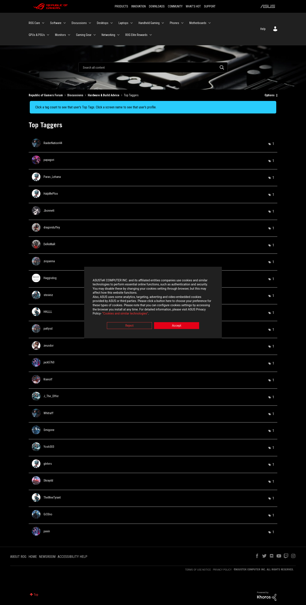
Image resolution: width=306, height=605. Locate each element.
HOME (32, 557)
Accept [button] (176, 326)
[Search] (153, 67)
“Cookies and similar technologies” (125, 314)
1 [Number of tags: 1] (273, 144)
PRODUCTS (121, 6)
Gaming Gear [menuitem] (83, 35)
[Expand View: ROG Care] (43, 23)
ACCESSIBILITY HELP (72, 557)
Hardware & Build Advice (103, 95)
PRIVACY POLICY (222, 569)
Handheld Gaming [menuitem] (149, 23)
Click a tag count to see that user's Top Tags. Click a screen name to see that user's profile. (95, 107)
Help (263, 29)
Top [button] (36, 594)
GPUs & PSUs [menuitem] (37, 35)
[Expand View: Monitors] (69, 35)
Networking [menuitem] (108, 35)
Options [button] (270, 95)
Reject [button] (129, 326)
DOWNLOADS (157, 6)
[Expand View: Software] (64, 23)
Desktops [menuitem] (102, 23)
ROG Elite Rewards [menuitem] (136, 35)
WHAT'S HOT (193, 6)
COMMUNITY (175, 6)
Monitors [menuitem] (60, 35)
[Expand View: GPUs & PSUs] (48, 35)
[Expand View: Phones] (182, 23)
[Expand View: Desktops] (111, 23)
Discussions (75, 95)
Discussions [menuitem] (79, 23)
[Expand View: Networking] (118, 35)
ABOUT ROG (18, 557)
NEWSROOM (47, 557)
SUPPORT (209, 6)
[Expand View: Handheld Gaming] (163, 23)
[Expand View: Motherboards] (209, 23)
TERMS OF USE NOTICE (198, 569)
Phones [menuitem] (174, 23)
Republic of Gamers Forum (46, 95)
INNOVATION (138, 6)
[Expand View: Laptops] (131, 23)
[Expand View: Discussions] (90, 23)
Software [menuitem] (55, 23)
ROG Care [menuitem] (34, 23)
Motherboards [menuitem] (197, 23)
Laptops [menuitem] (123, 23)
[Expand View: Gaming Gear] (94, 35)
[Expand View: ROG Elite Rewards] (151, 35)
